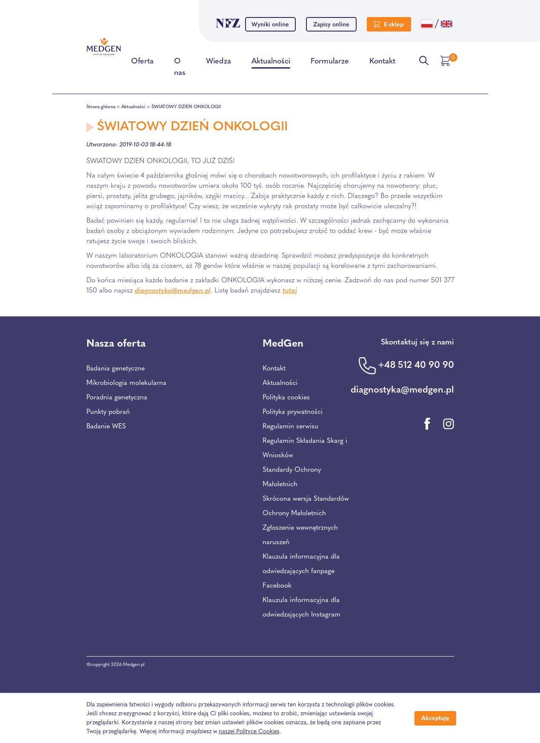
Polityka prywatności (293, 412)
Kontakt (382, 63)
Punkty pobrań (108, 412)
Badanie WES (106, 426)
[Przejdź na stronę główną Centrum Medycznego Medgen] (103, 46)
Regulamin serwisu (290, 426)
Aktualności (270, 63)
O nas (180, 68)
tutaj (290, 290)
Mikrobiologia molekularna (126, 383)
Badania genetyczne (115, 368)
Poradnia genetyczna (116, 397)
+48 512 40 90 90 (416, 365)
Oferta (142, 63)
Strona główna (100, 107)
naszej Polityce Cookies (249, 732)
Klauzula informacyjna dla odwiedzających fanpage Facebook (301, 571)
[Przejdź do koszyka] (446, 61)
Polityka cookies (286, 397)
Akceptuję (435, 718)
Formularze (330, 63)
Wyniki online (270, 25)
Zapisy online (331, 25)
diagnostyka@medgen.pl (173, 290)
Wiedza (218, 63)
